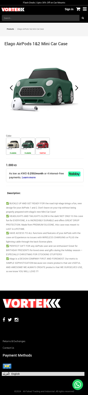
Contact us (8, 347)
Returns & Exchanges (14, 341)
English (15, 374)
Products (10, 29)
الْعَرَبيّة (6, 374)
